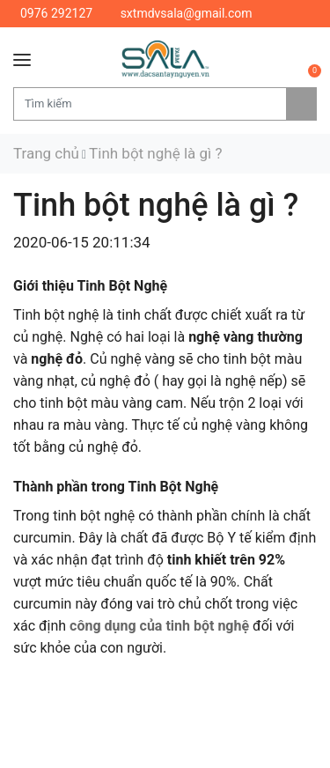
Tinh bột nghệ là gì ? (155, 153)
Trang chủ (46, 153)
